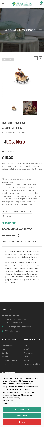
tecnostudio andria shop (26, 204)
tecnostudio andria (9, 204)
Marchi (26, 345)
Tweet (6, 211)
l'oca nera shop (26, 196)
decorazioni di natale (10, 190)
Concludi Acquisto (9, 360)
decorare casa (22, 188)
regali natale (10, 202)
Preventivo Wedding (32, 364)
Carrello (5, 353)
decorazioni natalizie (26, 190)
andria (8, 185)
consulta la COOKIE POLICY (20, 403)
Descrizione (9, 223)
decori (4, 193)
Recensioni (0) (10, 236)
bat (7, 188)
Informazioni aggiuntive (17, 229)
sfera (24, 202)
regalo (18, 202)
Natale (13, 30)
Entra (4, 349)
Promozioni (28, 353)
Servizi (26, 357)
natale (29, 199)
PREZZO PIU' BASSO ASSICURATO (21, 242)
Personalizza (22, 415)
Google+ (26, 211)
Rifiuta (22, 422)
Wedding (27, 360)
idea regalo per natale (25, 193)
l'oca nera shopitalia (19, 199)
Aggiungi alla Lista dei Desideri (11, 179)
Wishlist (5, 357)
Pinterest (7, 216)
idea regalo (12, 193)
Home (4, 30)
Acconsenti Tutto (22, 409)
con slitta (12, 188)
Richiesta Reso (7, 364)
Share (15, 211)
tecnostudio (30, 202)
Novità (26, 349)
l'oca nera (15, 196)
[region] (22, 400)
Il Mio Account (7, 345)
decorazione (33, 188)
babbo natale (17, 185)
